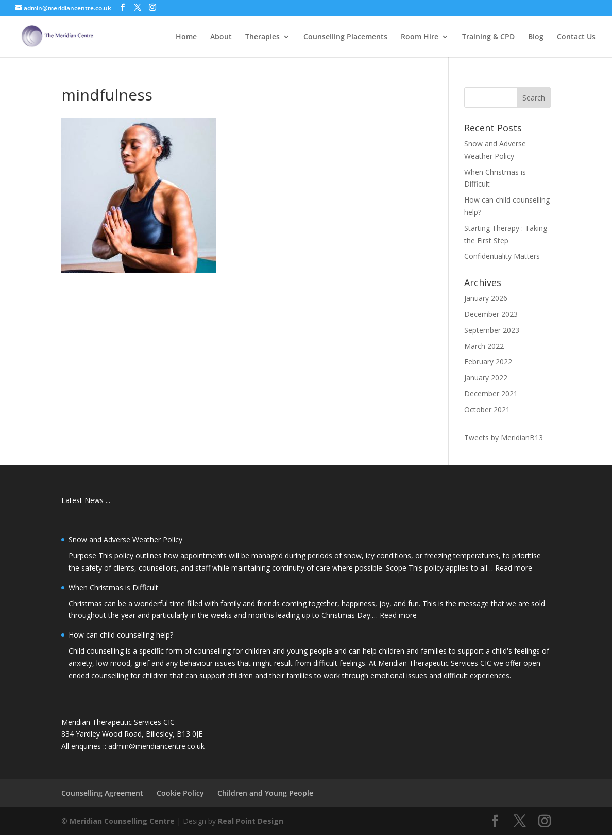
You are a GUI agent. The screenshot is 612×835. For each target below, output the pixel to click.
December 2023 (491, 314)
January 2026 (485, 298)
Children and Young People (265, 793)
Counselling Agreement (102, 793)
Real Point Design (250, 821)
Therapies (262, 37)
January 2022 (485, 377)
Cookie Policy (180, 793)
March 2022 (484, 346)
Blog (535, 37)
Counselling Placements (345, 37)
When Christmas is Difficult (113, 587)
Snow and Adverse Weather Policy (125, 539)
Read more (513, 568)
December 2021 (491, 393)
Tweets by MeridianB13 (503, 437)
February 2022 (488, 361)
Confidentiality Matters (502, 256)
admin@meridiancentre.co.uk (156, 746)
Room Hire (419, 37)
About (221, 37)
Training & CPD (488, 37)
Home (186, 37)
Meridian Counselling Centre (122, 821)
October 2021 (487, 409)
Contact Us (576, 37)
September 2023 (491, 330)
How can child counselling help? (121, 635)
